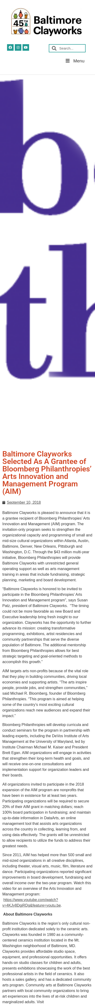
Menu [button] (74, 60)
